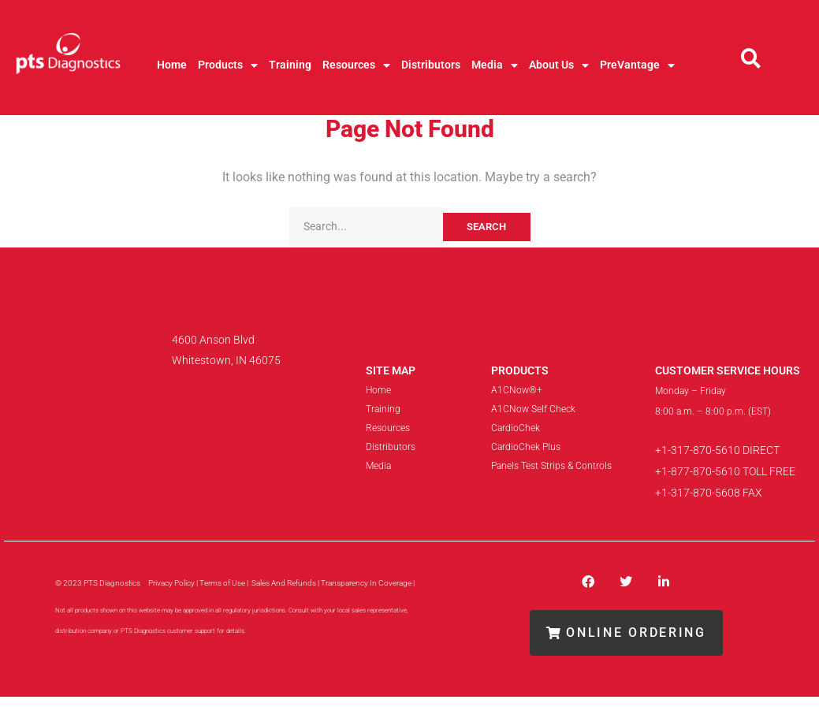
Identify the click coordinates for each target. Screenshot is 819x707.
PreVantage (637, 65)
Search (486, 227)
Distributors (430, 65)
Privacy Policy (171, 583)
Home (172, 65)
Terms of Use (222, 583)
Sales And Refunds (284, 583)
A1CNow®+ (516, 390)
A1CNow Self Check (533, 409)
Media (494, 65)
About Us (559, 65)
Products (228, 65)
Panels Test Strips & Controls (551, 465)
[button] (751, 58)
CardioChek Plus (525, 446)
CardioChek (515, 428)
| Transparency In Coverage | (367, 583)
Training (290, 65)
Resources (356, 65)
